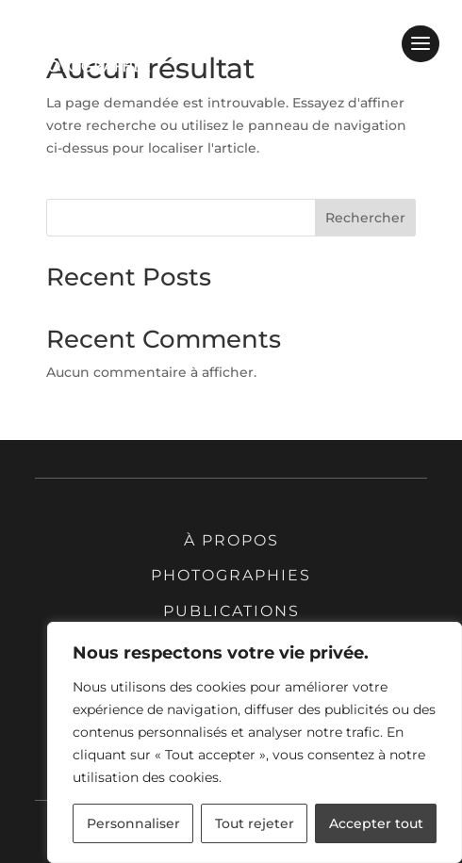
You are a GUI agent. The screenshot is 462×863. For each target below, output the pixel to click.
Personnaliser (133, 823)
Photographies (231, 575)
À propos (231, 540)
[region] (254, 742)
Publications (231, 611)
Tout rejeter (254, 823)
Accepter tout (376, 823)
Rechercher (365, 217)
